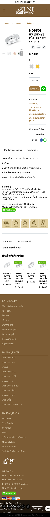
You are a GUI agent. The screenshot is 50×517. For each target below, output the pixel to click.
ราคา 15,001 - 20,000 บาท (35, 108)
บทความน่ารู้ (7, 325)
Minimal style (8, 442)
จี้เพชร (5, 432)
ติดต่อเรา (34, 89)
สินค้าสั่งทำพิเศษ (9, 446)
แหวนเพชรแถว (8, 395)
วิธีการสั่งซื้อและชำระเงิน (12, 306)
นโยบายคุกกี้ (6, 512)
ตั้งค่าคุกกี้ (37, 508)
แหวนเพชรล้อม (8, 390)
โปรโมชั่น (6, 311)
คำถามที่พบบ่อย (9, 339)
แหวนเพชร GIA (8, 371)
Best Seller (7, 418)
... (12, 23)
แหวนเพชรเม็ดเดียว (37, 114)
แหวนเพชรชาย (8, 362)
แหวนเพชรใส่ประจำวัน (12, 404)
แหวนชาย (33, 103)
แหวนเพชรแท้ (24, 241)
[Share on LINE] (45, 140)
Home (6, 23)
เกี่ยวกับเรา (6, 320)
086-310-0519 (12, 484)
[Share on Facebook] (41, 140)
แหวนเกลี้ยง (7, 400)
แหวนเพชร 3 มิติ (9, 376)
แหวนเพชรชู (7, 381)
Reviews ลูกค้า (8, 334)
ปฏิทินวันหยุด (8, 343)
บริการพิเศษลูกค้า (9, 329)
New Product (8, 423)
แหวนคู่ (5, 367)
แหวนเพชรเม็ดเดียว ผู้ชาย (37, 119)
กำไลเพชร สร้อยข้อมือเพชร (14, 437)
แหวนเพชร (8, 241)
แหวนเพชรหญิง (8, 357)
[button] (47, 10)
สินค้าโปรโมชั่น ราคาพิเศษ (13, 451)
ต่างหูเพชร (6, 428)
